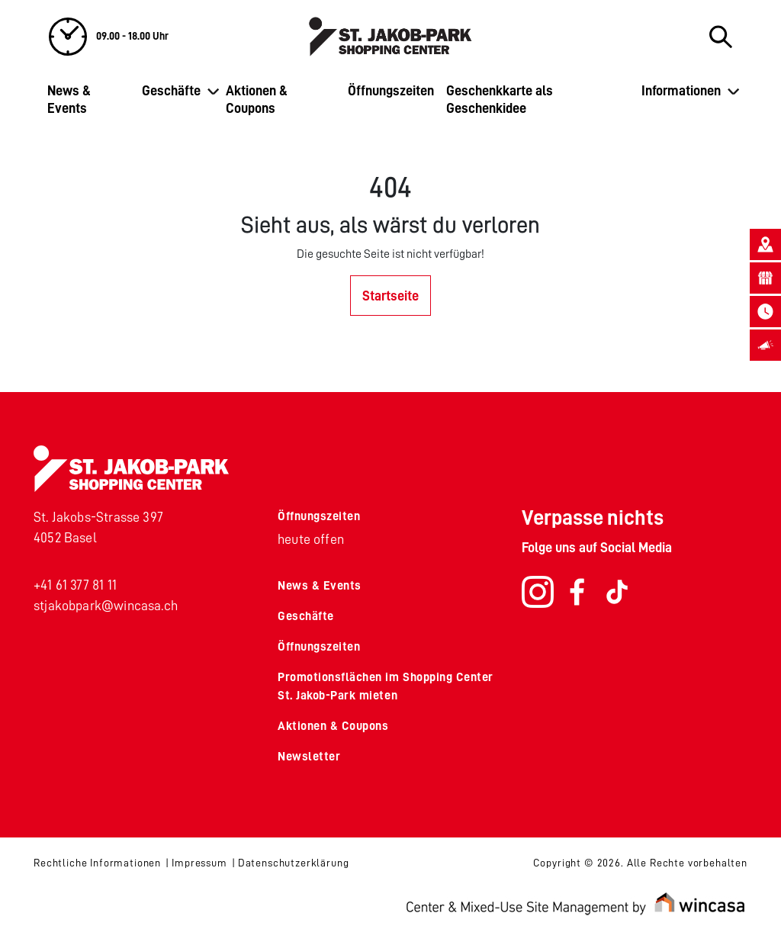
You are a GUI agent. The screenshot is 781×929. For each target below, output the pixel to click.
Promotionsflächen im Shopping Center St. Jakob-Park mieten (385, 686)
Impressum (199, 862)
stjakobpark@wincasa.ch (106, 605)
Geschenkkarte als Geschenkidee (499, 99)
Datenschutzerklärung (293, 862)
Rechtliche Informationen (97, 862)
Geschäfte (171, 91)
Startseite (390, 296)
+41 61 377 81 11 (75, 585)
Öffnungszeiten (391, 91)
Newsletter (309, 757)
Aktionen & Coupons (257, 99)
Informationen (681, 91)
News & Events (69, 99)
